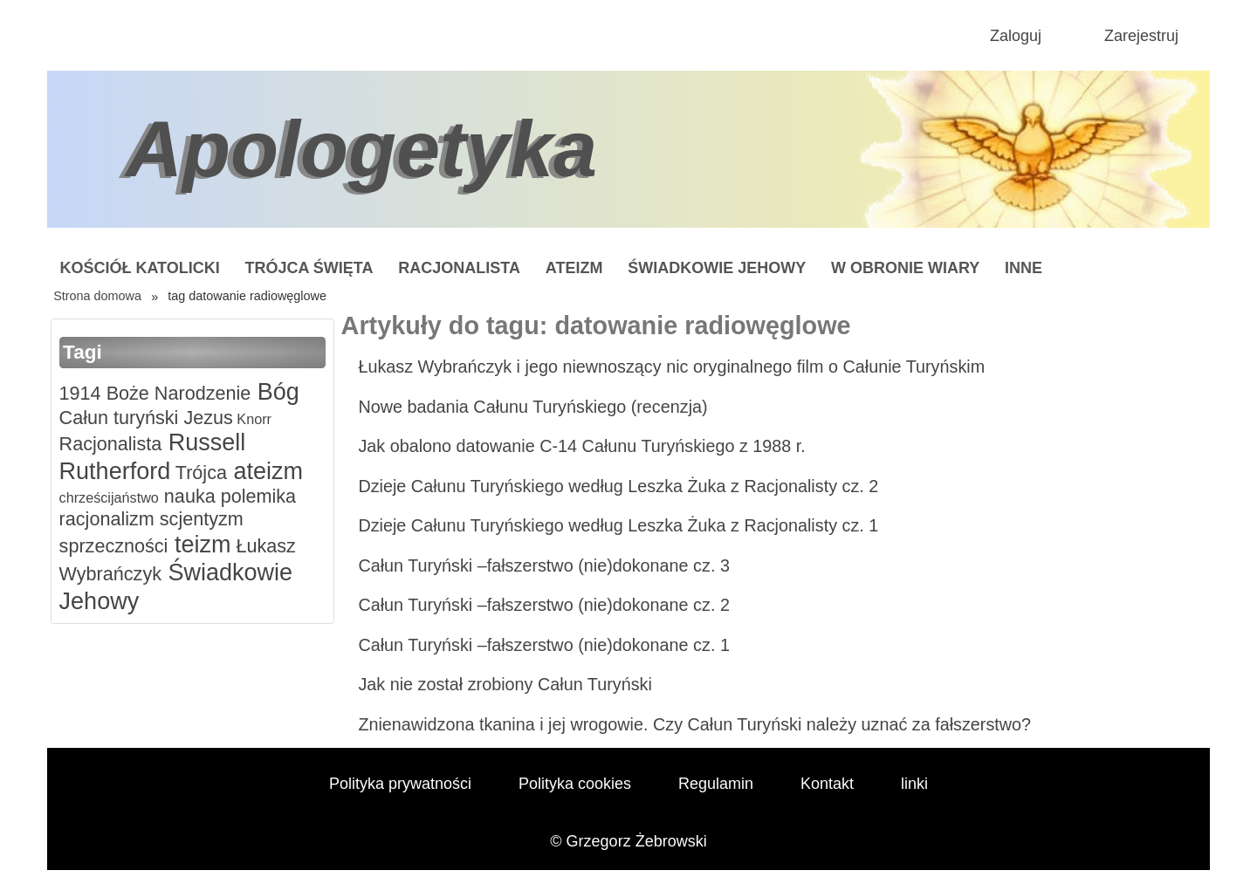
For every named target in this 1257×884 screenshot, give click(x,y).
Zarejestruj (1141, 36)
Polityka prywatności (400, 783)
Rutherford (115, 471)
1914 (80, 393)
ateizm (265, 471)
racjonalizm (107, 519)
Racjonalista (459, 268)
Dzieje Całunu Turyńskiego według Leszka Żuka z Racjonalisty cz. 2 (618, 486)
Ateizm (574, 268)
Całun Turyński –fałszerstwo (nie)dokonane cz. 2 (544, 604)
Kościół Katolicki (139, 268)
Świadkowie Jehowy (717, 268)
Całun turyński (119, 417)
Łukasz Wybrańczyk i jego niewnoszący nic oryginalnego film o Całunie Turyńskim (671, 366)
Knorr (252, 419)
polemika (256, 496)
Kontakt (827, 783)
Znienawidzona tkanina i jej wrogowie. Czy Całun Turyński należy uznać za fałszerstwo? (694, 724)
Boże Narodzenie (176, 393)
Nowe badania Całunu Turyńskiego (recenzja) (532, 406)
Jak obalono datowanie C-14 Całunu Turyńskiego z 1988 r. (581, 446)
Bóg (275, 392)
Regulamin (715, 783)
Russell (203, 442)
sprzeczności (113, 546)
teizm (199, 544)
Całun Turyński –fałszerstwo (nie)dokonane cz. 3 (544, 565)
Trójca (198, 472)
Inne (1023, 268)
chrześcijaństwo (109, 497)
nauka (187, 496)
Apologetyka (361, 149)
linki (914, 783)
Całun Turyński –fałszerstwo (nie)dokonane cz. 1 (544, 644)
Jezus (205, 417)
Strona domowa (97, 296)
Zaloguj (1015, 36)
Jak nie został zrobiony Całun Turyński (504, 684)
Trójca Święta (309, 268)
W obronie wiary (905, 268)
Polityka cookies (575, 783)
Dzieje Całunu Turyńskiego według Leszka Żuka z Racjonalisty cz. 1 (618, 525)
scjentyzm (199, 519)
